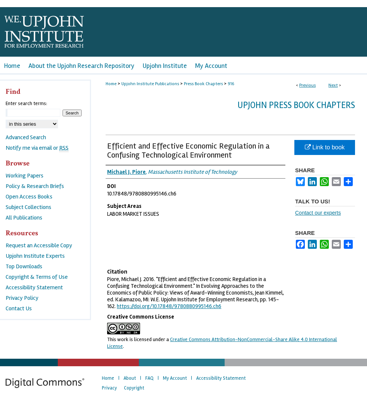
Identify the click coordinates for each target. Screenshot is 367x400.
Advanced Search (26, 137)
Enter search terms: (26, 104)
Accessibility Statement (34, 287)
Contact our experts (318, 213)
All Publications (24, 217)
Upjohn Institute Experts (35, 256)
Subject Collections (28, 207)
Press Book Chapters (203, 84)
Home (111, 84)
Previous (307, 85)
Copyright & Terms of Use (37, 277)
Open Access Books (29, 196)
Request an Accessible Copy (39, 245)
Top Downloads (24, 266)
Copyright (134, 388)
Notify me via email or (37, 148)
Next (333, 85)
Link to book (325, 147)
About (130, 378)
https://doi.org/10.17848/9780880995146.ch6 (169, 306)
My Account (175, 378)
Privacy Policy (22, 298)
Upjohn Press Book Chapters (296, 105)
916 (231, 84)
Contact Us (19, 308)
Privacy (109, 388)
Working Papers (24, 175)
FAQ (149, 378)
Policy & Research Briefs (35, 186)
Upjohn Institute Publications (150, 84)
